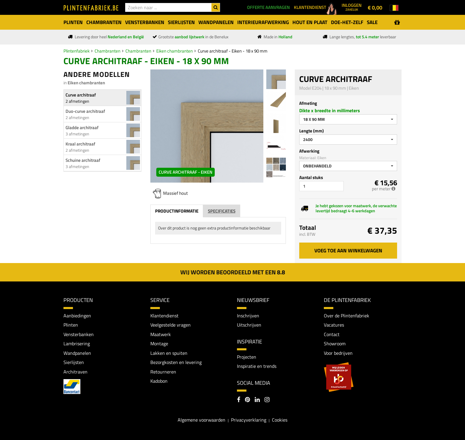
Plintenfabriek (76, 51)
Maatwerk (160, 334)
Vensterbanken (78, 334)
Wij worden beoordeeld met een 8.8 (232, 272)
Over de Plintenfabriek (346, 315)
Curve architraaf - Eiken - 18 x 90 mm (232, 51)
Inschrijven (248, 315)
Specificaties (221, 211)
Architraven (75, 371)
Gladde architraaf (82, 127)
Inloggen (352, 7)
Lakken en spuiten (168, 353)
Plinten (70, 324)
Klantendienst (164, 315)
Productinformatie (176, 211)
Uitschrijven (249, 324)
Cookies (279, 419)
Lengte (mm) (311, 130)
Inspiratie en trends (256, 366)
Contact (332, 334)
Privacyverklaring (248, 419)
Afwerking (309, 151)
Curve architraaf (81, 94)
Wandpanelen (77, 353)
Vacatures (334, 324)
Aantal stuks (311, 177)
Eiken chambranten (174, 51)
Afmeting (308, 103)
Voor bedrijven (338, 353)
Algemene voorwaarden (201, 419)
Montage (159, 343)
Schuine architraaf (83, 160)
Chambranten (107, 51)
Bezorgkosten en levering (176, 362)
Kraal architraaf (80, 143)
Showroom (334, 343)
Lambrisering (76, 343)
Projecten (246, 356)
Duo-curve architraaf (85, 111)
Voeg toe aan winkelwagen (348, 250)
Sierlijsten (73, 362)
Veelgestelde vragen (170, 324)
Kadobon (159, 381)
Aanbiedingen (77, 315)
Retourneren (163, 371)
